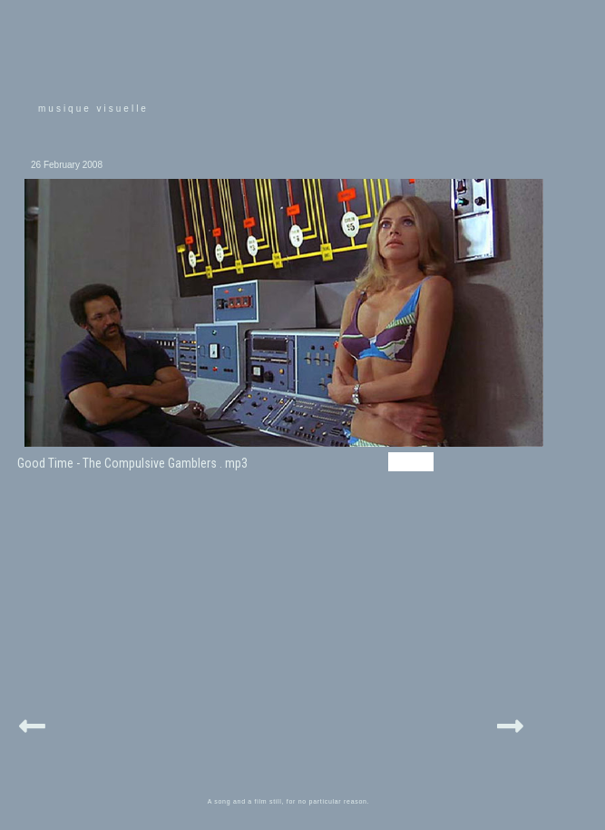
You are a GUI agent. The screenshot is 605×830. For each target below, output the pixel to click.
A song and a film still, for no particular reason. (289, 801)
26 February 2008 (66, 165)
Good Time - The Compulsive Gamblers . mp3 (132, 463)
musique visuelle (93, 109)
